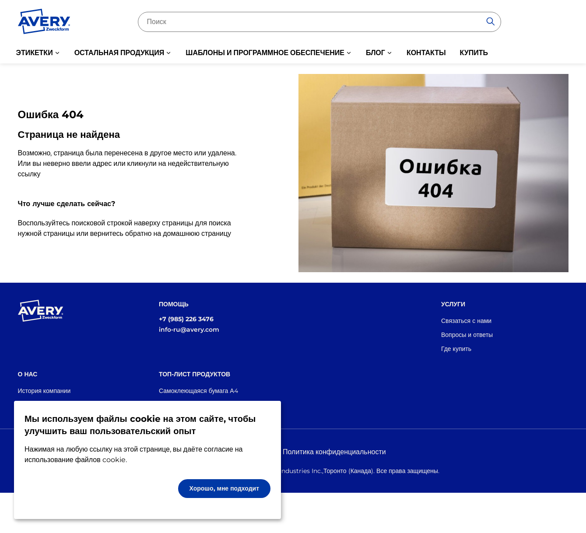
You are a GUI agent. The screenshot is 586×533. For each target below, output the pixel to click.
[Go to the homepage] (44, 23)
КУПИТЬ (474, 53)
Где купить (456, 349)
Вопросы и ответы (467, 335)
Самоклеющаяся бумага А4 (198, 391)
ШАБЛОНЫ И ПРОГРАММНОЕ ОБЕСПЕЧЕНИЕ (265, 53)
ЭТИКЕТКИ (34, 53)
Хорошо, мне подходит (224, 488)
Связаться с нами (466, 321)
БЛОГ (375, 53)
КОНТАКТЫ (426, 53)
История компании (44, 391)
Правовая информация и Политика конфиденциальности (293, 452)
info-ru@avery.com (189, 329)
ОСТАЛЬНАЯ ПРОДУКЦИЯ (119, 53)
